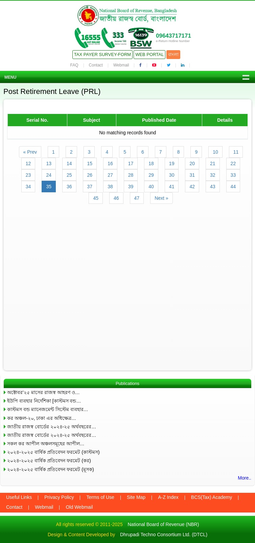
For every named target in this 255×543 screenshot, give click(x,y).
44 (233, 186)
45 (95, 198)
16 (110, 163)
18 (151, 163)
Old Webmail (79, 507)
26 (90, 175)
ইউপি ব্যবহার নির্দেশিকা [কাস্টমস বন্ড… (44, 401)
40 (151, 186)
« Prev (30, 152)
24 (48, 175)
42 (192, 186)
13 (48, 163)
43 (212, 186)
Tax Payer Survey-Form (102, 54)
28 (131, 175)
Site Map (136, 497)
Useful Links (19, 497)
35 (48, 186)
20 (192, 163)
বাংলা (173, 54)
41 (172, 186)
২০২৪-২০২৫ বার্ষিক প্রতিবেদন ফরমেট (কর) (49, 460)
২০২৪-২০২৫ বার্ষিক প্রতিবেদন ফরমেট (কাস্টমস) (53, 452)
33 (233, 175)
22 (233, 163)
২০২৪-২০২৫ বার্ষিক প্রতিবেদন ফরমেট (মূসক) (50, 469)
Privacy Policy (59, 497)
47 (137, 198)
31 (192, 175)
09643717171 (173, 36)
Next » (161, 198)
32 (212, 175)
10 (215, 152)
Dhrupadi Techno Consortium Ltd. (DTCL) (163, 534)
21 (212, 163)
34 (28, 186)
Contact (96, 65)
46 (116, 198)
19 (172, 163)
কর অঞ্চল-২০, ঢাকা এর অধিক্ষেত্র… (41, 418)
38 (110, 186)
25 (69, 175)
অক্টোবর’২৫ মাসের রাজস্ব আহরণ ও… (43, 392)
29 (151, 175)
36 (69, 186)
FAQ (74, 65)
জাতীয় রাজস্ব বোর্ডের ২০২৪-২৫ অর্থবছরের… (51, 426)
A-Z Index (168, 497)
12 (28, 163)
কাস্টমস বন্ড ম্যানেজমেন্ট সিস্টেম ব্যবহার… (47, 409)
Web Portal (149, 54)
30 (172, 175)
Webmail (121, 65)
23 (28, 175)
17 (131, 163)
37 (90, 186)
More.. (244, 478)
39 (131, 186)
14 (69, 163)
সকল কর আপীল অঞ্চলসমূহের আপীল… (46, 443)
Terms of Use (100, 497)
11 (236, 152)
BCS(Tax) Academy (211, 497)
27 (110, 175)
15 (90, 163)
